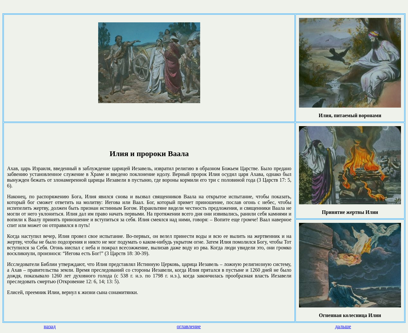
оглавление (189, 326)
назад (49, 326)
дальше (343, 326)
